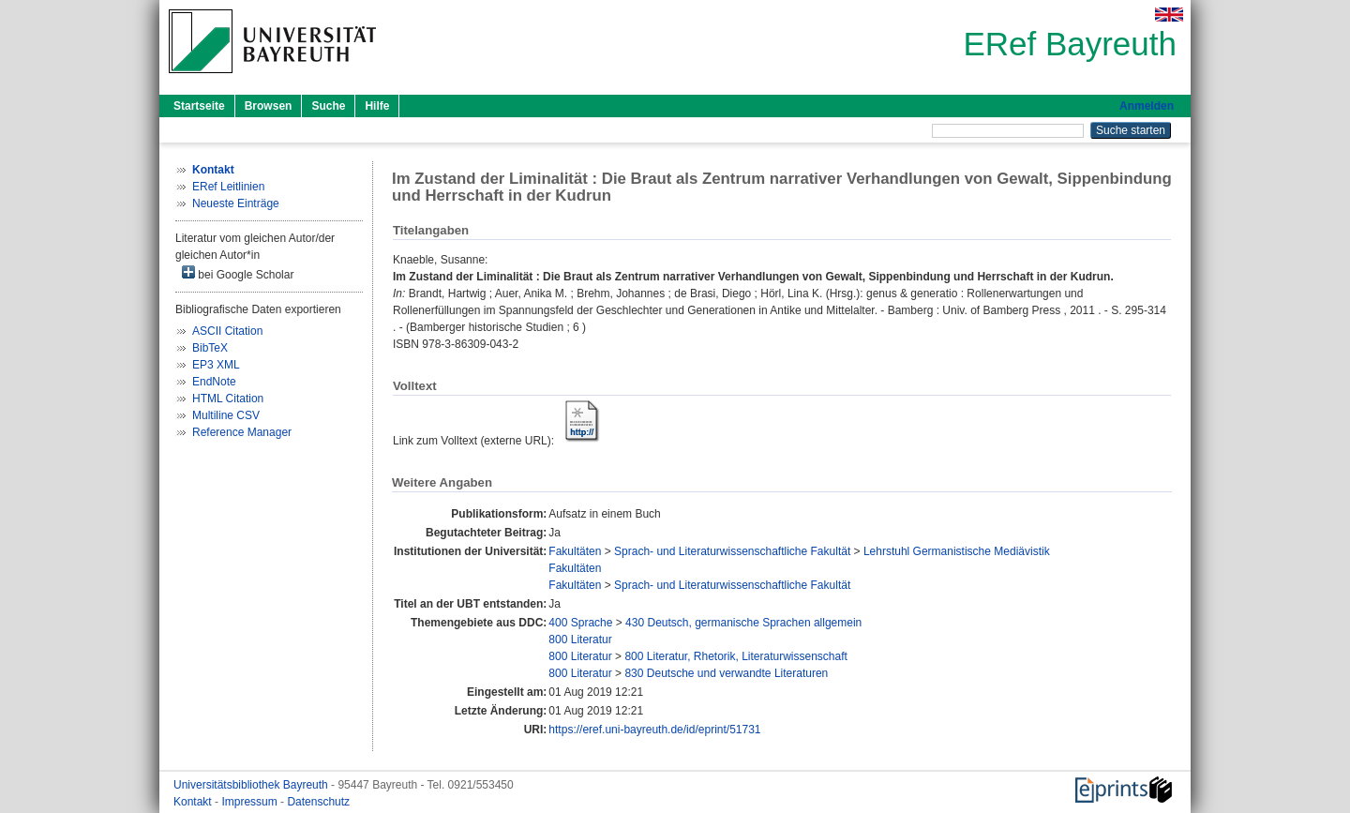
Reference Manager (242, 432)
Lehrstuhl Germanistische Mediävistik (956, 551)
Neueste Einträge (235, 203)
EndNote (214, 381)
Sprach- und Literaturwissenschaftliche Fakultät (732, 551)
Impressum (250, 801)
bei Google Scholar (237, 273)
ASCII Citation (227, 331)
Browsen (268, 106)
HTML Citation (227, 398)
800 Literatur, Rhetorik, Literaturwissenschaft (735, 656)
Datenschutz (318, 801)
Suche (328, 106)
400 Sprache (580, 622)
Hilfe (377, 106)
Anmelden (1146, 106)
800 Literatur (579, 639)
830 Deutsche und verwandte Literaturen (726, 673)
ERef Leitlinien (228, 186)
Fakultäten (574, 551)
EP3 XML (216, 364)
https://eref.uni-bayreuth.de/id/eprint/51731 (654, 729)
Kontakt (194, 801)
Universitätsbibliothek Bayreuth (252, 784)
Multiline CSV (226, 415)
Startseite (199, 106)
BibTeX (210, 347)
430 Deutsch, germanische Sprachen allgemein (743, 622)
